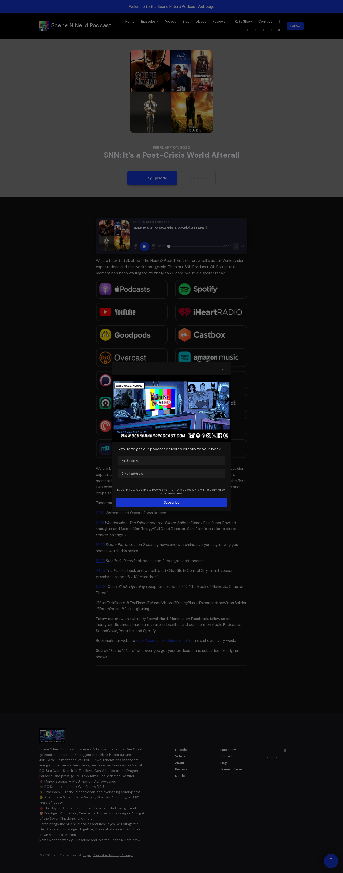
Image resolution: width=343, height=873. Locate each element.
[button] (223, 368)
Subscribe (171, 502)
